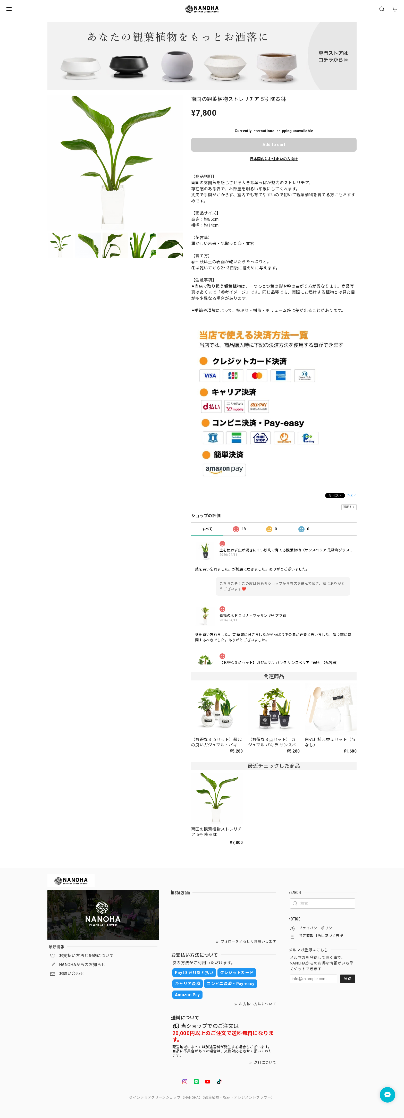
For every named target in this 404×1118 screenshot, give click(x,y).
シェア (352, 495)
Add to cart (274, 144)
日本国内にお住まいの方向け (274, 159)
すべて (207, 529)
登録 (347, 978)
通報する (349, 507)
